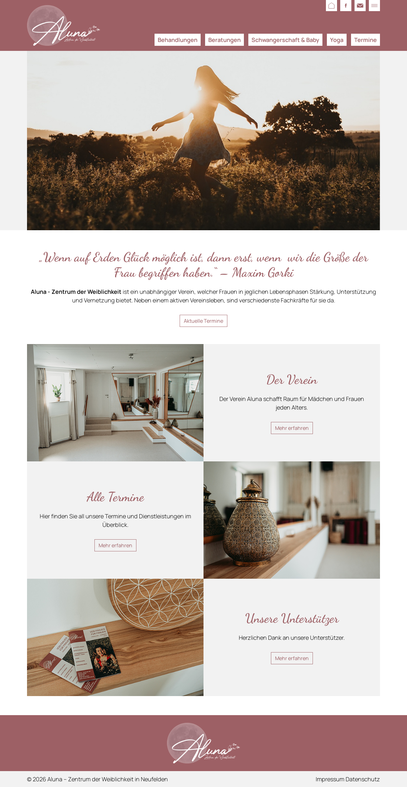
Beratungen (224, 40)
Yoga (336, 40)
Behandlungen (177, 40)
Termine (365, 40)
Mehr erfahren (292, 428)
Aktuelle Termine (203, 320)
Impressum (330, 779)
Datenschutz (363, 779)
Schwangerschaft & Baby (285, 40)
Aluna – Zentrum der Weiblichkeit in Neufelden (107, 779)
